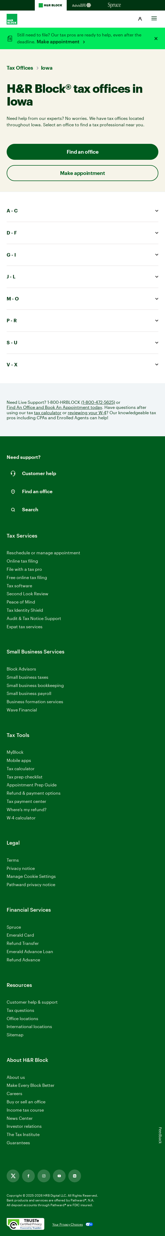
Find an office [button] (83, 152)
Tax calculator (21, 768)
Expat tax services (25, 627)
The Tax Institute (23, 1134)
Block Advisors (21, 669)
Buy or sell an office (26, 1101)
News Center (20, 1118)
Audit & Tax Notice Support (34, 618)
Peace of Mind (21, 601)
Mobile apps (19, 760)
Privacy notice (21, 868)
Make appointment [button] (82, 173)
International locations (29, 1026)
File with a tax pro (24, 569)
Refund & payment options (34, 792)
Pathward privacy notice (31, 884)
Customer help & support (32, 1002)
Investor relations (24, 1126)
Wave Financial (22, 710)
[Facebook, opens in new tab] (28, 1176)
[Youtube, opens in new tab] (59, 1176)
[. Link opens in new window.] (25, 1224)
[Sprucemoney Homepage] (114, 5)
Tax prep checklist (25, 776)
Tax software (19, 585)
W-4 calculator (21, 817)
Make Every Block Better (30, 1085)
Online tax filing (22, 560)
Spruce (14, 926)
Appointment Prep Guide (32, 784)
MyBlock (15, 752)
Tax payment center (26, 801)
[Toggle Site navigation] (154, 17)
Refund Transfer (23, 943)
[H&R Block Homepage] (51, 5)
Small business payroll (29, 693)
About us (16, 1077)
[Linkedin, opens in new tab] (74, 1176)
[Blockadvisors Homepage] (83, 5)
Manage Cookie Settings (31, 876)
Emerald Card (20, 934)
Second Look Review (27, 593)
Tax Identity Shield (25, 610)
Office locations (22, 1018)
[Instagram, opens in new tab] (43, 1176)
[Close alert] (156, 38)
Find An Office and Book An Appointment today (54, 407)
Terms (13, 859)
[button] (140, 19)
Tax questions (20, 1010)
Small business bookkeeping (35, 685)
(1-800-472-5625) (98, 402)
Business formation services (35, 701)
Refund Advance (23, 959)
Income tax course (25, 1109)
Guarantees (18, 1142)
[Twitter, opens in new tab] (13, 1176)
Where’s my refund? (26, 809)
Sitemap (15, 1035)
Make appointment (59, 41)
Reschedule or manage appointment (43, 552)
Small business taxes (27, 677)
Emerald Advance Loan (30, 951)
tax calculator (47, 412)
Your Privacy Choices (67, 1224)
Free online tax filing (27, 577)
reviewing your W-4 (87, 412)
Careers (14, 1093)
